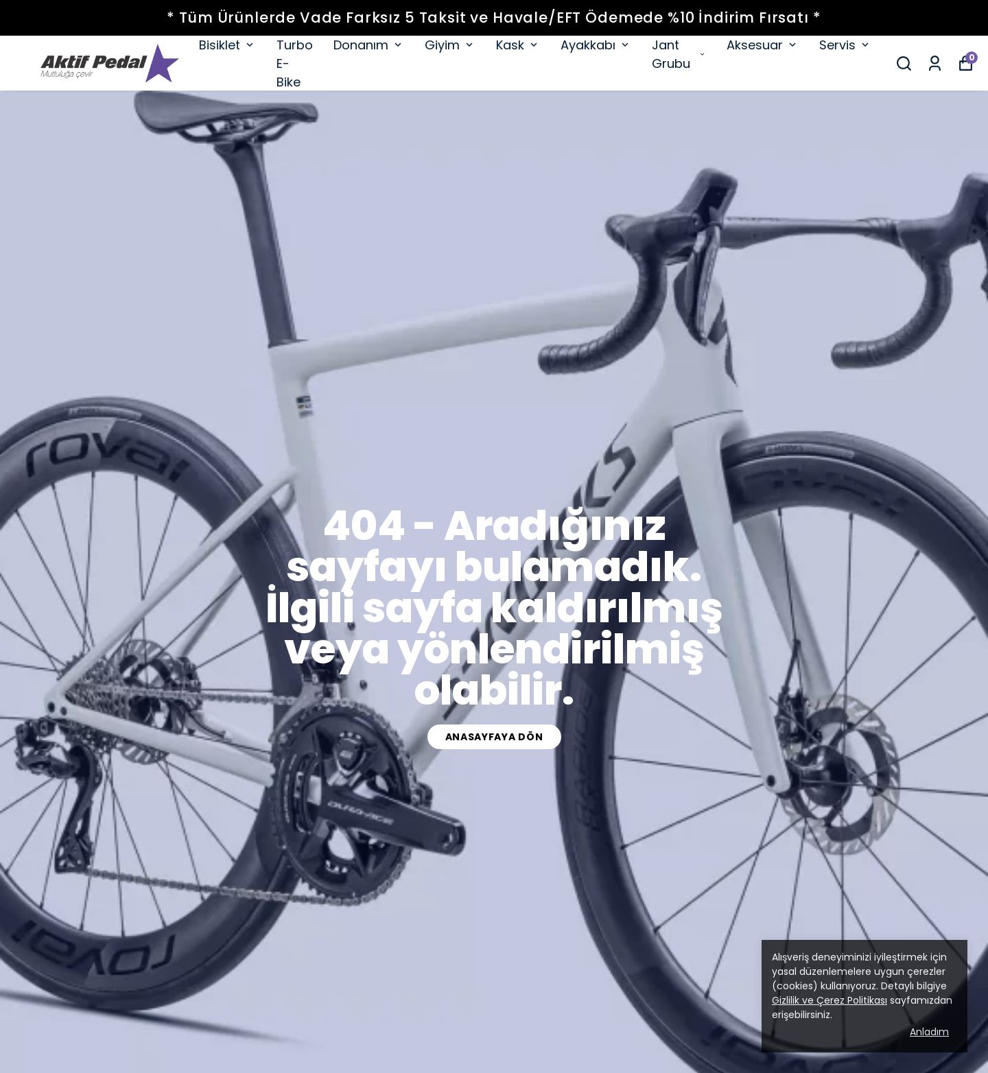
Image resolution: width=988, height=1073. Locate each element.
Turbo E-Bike (295, 63)
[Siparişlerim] (934, 63)
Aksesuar (763, 45)
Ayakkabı (596, 45)
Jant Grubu (679, 54)
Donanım (368, 45)
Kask (518, 45)
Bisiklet (227, 45)
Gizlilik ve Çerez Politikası (829, 1000)
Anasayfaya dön (494, 737)
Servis (845, 45)
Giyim (450, 45)
